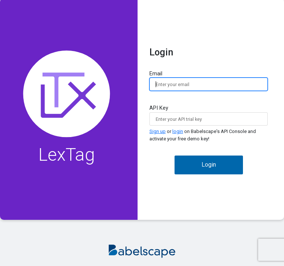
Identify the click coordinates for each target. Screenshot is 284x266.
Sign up (157, 131)
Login (209, 164)
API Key (208, 123)
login (177, 131)
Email (208, 81)
